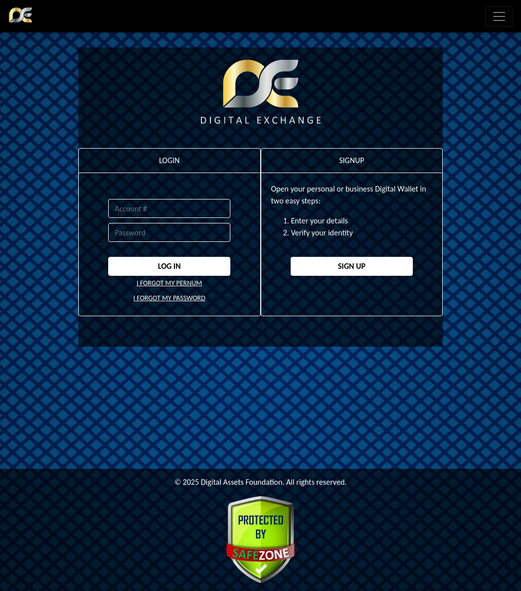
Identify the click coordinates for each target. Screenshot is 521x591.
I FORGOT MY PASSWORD (169, 298)
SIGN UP (351, 266)
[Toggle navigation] (499, 16)
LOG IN (169, 266)
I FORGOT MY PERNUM (169, 283)
